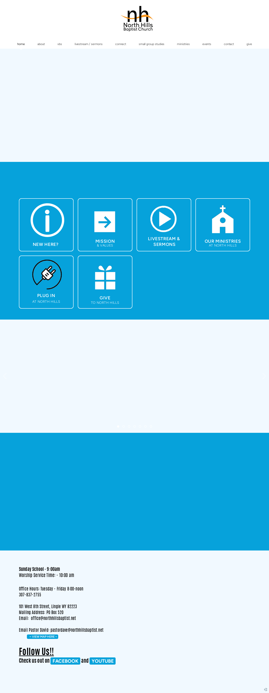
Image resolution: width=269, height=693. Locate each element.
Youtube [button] (103, 661)
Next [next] (264, 376)
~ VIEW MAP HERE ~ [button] (42, 636)
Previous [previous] (5, 376)
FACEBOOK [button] (65, 661)
